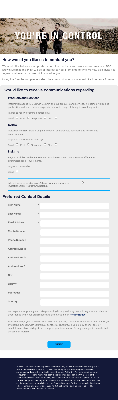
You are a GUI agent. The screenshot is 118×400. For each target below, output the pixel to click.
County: (12, 283)
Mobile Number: (17, 231)
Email (11, 118)
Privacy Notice (77, 314)
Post (25, 118)
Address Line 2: (17, 257)
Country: (13, 301)
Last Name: (23, 213)
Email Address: (23, 222)
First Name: (23, 204)
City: (10, 275)
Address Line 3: (17, 266)
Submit (59, 344)
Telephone (42, 118)
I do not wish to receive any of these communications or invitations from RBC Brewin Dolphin (38, 184)
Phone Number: (17, 240)
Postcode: (14, 292)
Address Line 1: (17, 248)
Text (59, 118)
